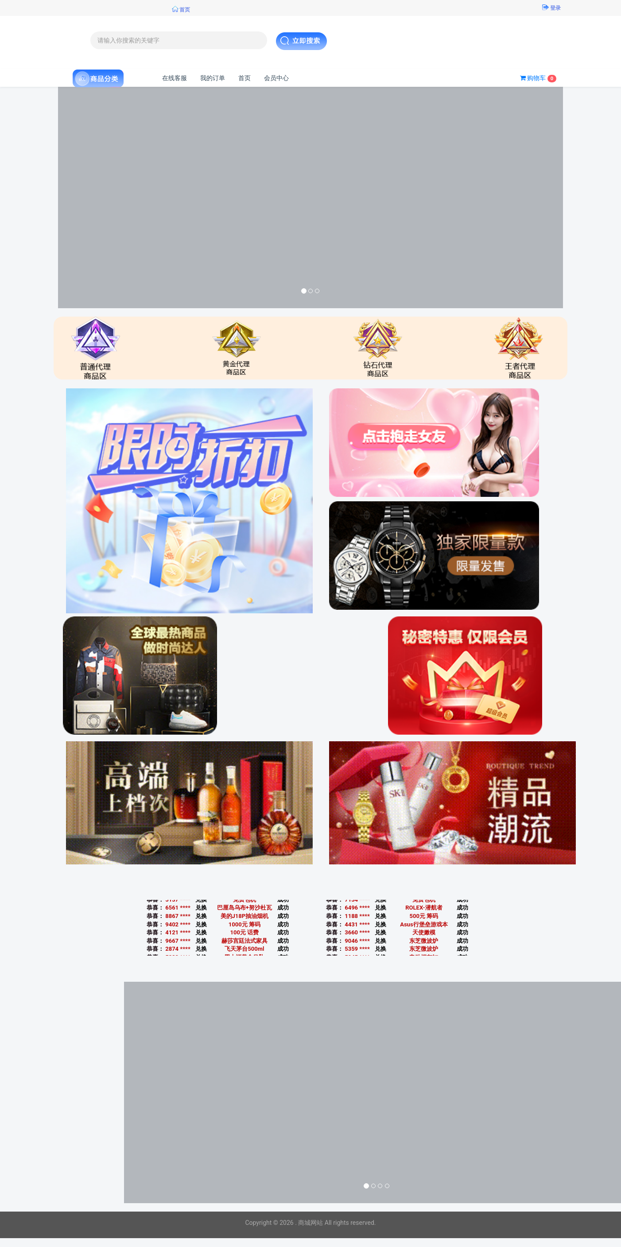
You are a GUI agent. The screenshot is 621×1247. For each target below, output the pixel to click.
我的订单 (212, 77)
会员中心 (276, 77)
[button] (96, 197)
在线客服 (174, 77)
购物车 (538, 78)
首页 (244, 77)
